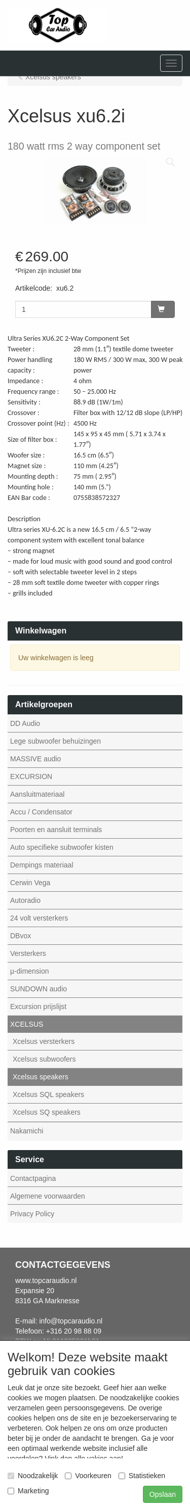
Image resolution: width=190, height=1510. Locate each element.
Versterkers (28, 953)
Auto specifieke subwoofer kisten (61, 847)
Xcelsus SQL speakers (48, 1094)
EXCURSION (31, 776)
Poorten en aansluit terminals (56, 830)
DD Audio (25, 723)
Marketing (28, 1491)
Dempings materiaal (41, 865)
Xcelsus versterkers (43, 1041)
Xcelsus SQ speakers (47, 1112)
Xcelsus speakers (40, 1077)
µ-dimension (29, 971)
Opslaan (162, 1494)
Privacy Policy (32, 1214)
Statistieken (142, 1476)
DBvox (20, 936)
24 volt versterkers (39, 918)
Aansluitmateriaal (37, 794)
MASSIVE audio (35, 759)
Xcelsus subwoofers (44, 1059)
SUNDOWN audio (38, 989)
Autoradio (25, 900)
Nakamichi (26, 1131)
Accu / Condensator (41, 812)
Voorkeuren (88, 1476)
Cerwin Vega (30, 883)
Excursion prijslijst (38, 1006)
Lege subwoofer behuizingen (55, 741)
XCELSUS (26, 1024)
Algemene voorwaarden (47, 1196)
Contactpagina (33, 1178)
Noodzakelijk (33, 1476)
